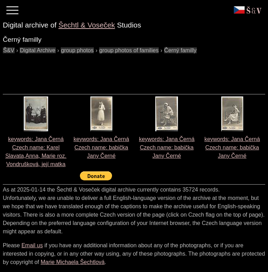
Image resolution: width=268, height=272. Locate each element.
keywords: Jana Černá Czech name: (101, 147)
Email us (32, 245)
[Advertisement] (130, 70)
